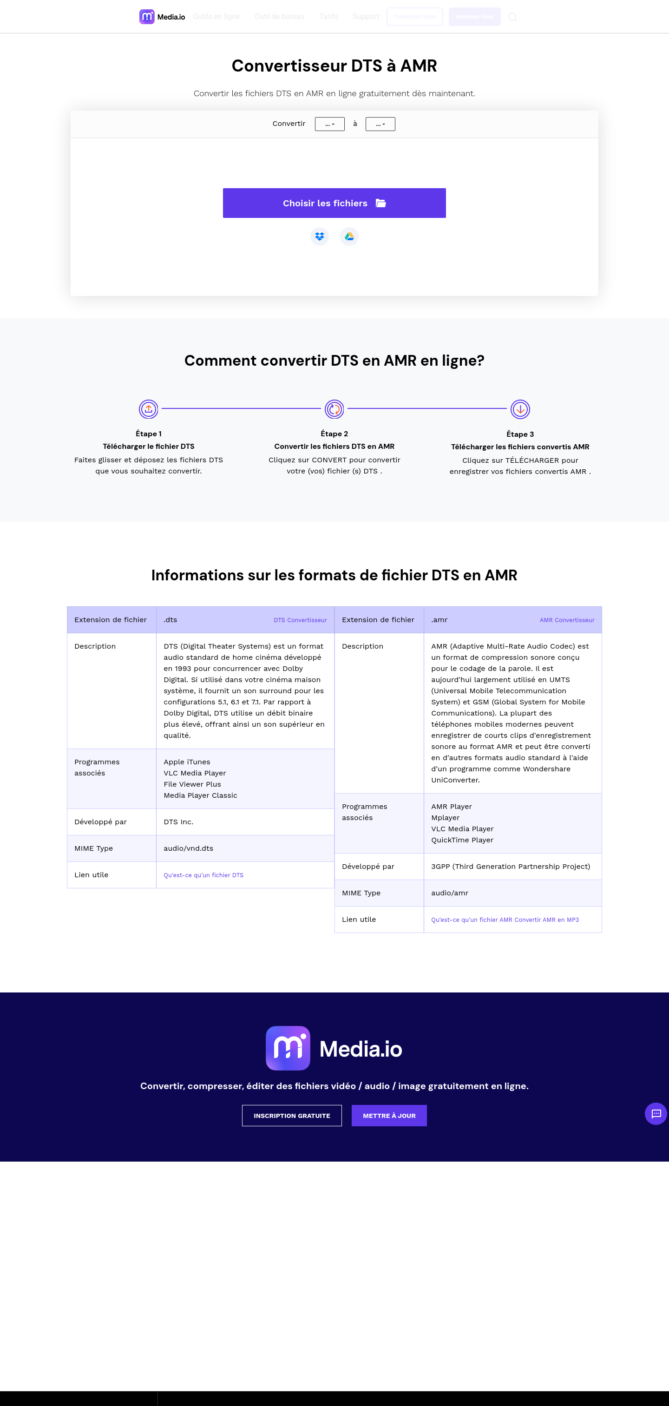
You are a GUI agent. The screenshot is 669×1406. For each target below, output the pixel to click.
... (327, 124)
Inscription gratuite (292, 1126)
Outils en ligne (218, 16)
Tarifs (330, 16)
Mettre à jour (389, 1126)
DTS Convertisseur (294, 619)
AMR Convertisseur (560, 619)
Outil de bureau (281, 16)
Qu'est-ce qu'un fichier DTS (213, 874)
